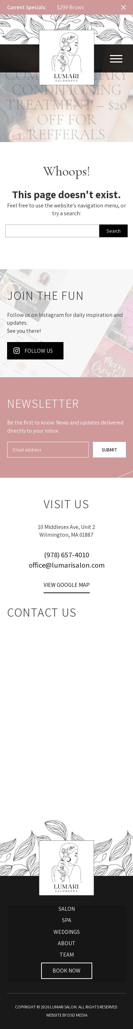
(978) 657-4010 (66, 554)
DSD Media (77, 1015)
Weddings (67, 932)
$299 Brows (70, 7)
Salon (67, 908)
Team (67, 954)
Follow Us (33, 350)
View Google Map (67, 585)
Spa (66, 920)
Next (107, 7)
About (67, 943)
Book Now (66, 970)
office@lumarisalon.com (67, 565)
